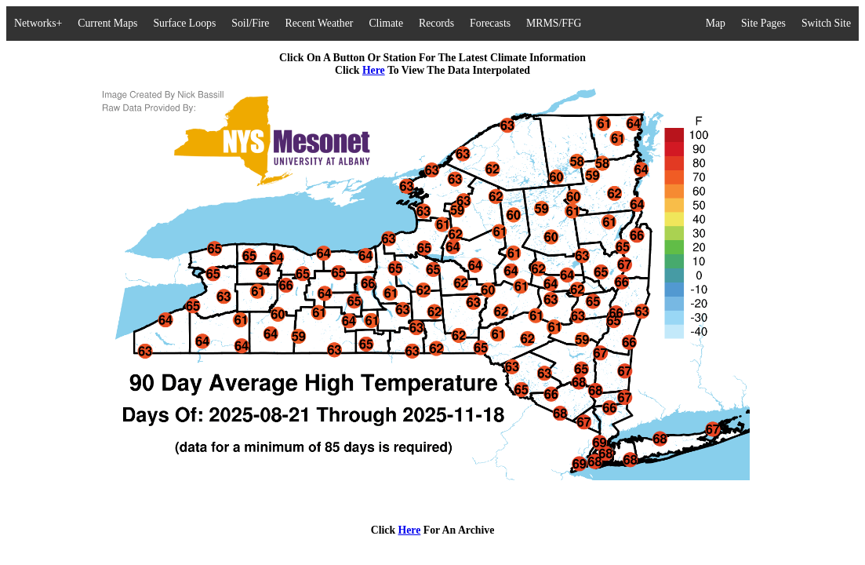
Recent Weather (319, 23)
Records (436, 23)
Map (715, 23)
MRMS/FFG (553, 23)
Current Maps (107, 23)
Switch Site (826, 23)
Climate (386, 23)
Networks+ (38, 23)
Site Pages (763, 23)
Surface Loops (184, 23)
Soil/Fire (250, 23)
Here (373, 70)
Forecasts (490, 23)
